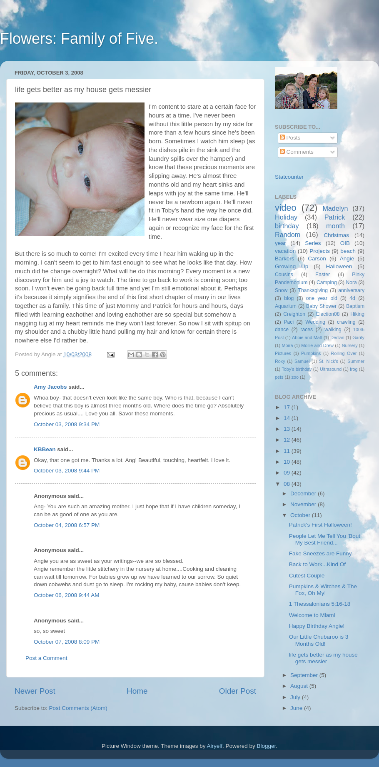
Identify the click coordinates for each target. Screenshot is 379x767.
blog (289, 298)
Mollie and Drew (317, 345)
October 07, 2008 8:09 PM (67, 642)
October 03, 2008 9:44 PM (67, 470)
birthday (287, 226)
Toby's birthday (297, 369)
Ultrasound (331, 369)
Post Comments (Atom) (78, 708)
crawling (346, 322)
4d (352, 298)
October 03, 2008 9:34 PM (67, 424)
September (304, 675)
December (304, 493)
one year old (321, 298)
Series (313, 243)
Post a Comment (46, 658)
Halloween (339, 266)
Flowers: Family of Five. (79, 38)
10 (288, 462)
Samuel (302, 361)
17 (288, 407)
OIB (345, 243)
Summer (355, 361)
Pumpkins (311, 353)
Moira (287, 345)
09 (288, 473)
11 (288, 451)
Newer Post (35, 691)
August (299, 686)
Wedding (315, 322)
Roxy (280, 361)
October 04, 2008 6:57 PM (67, 525)
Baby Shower (321, 306)
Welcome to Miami (312, 615)
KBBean (45, 449)
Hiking (357, 314)
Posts (290, 138)
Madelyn (335, 208)
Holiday (286, 217)
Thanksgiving (313, 290)
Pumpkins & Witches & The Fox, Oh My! (323, 589)
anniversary (351, 290)
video (286, 207)
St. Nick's (328, 361)
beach (348, 251)
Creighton (294, 314)
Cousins (284, 274)
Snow (281, 290)
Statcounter (289, 177)
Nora (351, 282)
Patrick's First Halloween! (320, 525)
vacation (285, 251)
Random (287, 234)
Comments (297, 152)
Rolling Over (344, 353)
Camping (327, 282)
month (335, 226)
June (297, 708)
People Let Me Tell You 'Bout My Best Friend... (324, 539)
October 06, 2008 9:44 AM (67, 595)
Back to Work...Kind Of (317, 564)
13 (288, 429)
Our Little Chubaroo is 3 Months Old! (319, 640)
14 (288, 418)
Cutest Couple (307, 575)
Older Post (237, 691)
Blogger (266, 746)
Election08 (328, 314)
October (301, 515)
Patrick (334, 217)
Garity (358, 337)
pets (279, 377)
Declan (337, 337)
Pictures (283, 353)
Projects (319, 251)
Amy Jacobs (50, 387)
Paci (289, 322)
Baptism (355, 306)
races (306, 329)
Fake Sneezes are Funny (320, 553)
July (296, 697)
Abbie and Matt (307, 337)
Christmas (336, 235)
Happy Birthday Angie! (317, 626)
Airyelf (215, 746)
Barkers (284, 258)
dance (282, 329)
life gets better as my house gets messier (323, 658)
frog (354, 369)
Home (137, 691)
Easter (322, 274)
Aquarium (286, 306)
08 (288, 484)
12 (288, 440)
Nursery (350, 345)
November (304, 504)
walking (333, 329)
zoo (295, 377)
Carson (317, 258)
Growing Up (291, 266)
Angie (347, 258)
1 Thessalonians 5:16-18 (320, 604)
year (280, 243)
